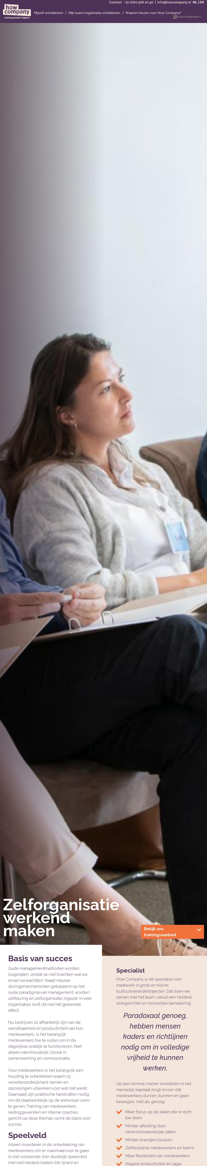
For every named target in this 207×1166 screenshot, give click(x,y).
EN (202, 5)
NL (195, 5)
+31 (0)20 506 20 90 (138, 5)
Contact (116, 5)
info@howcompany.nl (174, 5)
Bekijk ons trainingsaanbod (172, 937)
